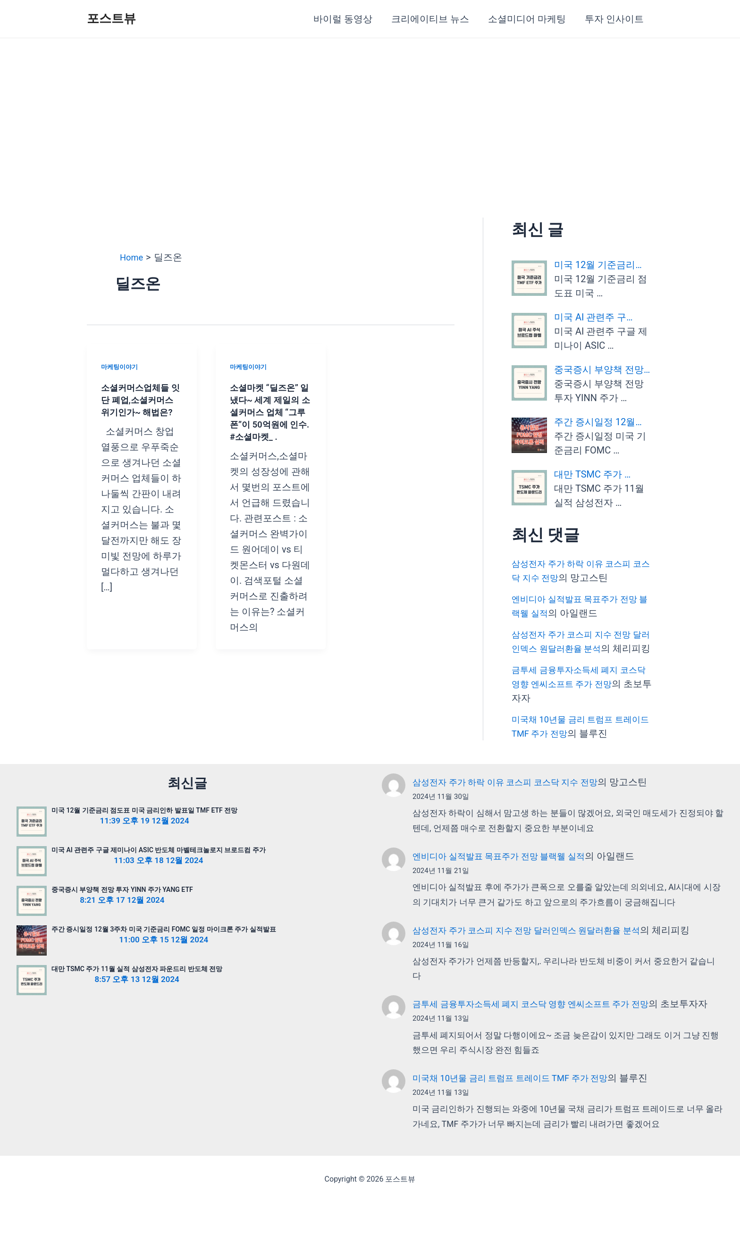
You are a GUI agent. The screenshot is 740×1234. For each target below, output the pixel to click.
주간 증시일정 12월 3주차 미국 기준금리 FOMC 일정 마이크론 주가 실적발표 (163, 943)
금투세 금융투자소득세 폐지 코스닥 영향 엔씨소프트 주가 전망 (543, 1018)
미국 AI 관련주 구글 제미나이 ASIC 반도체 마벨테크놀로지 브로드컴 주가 (158, 864)
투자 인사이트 (614, 19)
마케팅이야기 (121, 366)
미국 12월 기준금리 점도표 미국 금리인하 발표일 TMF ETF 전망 (144, 824)
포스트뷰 (111, 18)
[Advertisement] (370, 109)
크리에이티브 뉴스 (430, 19)
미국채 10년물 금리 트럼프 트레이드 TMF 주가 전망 (520, 1109)
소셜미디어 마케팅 (527, 19)
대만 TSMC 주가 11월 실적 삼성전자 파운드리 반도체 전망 (136, 983)
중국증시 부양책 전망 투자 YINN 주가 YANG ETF (122, 903)
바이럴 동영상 (342, 19)
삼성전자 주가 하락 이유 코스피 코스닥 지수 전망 (515, 796)
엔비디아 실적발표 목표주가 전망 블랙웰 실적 (508, 870)
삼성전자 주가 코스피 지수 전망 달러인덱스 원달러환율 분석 (538, 944)
